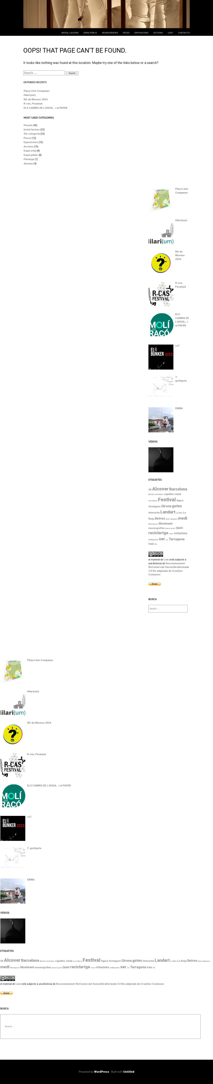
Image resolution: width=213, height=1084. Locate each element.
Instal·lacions (70, 33)
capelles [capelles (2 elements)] (169, 494)
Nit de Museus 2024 (36, 99)
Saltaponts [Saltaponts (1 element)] (153, 540)
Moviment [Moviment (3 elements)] (166, 523)
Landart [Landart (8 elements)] (167, 511)
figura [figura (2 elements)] (179, 500)
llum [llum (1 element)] (168, 519)
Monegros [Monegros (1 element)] (153, 524)
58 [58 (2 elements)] (149, 489)
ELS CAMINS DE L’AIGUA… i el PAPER (45, 107)
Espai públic (90, 33)
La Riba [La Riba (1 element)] (179, 513)
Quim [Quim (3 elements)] (179, 528)
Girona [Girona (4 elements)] (166, 506)
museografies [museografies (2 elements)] (156, 528)
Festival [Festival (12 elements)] (167, 499)
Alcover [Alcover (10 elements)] (160, 489)
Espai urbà (30, 150)
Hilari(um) (29, 95)
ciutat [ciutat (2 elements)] (177, 494)
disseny (28, 163)
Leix (166, 559)
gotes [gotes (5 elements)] (177, 506)
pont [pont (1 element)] (173, 528)
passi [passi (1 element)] (167, 528)
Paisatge (29, 159)
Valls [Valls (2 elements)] (151, 543)
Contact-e (184, 33)
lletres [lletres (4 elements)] (160, 518)
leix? (170, 33)
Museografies (110, 33)
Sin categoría (32, 133)
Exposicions (141, 33)
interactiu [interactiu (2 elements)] (154, 512)
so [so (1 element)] (167, 540)
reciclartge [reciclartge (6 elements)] (158, 533)
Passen (28, 125)
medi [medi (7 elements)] (182, 518)
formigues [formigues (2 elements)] (154, 506)
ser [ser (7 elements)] (162, 538)
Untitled (128, 1071)
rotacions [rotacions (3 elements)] (180, 533)
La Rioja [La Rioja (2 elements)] (182, 960)
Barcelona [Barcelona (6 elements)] (178, 489)
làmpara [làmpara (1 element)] (173, 519)
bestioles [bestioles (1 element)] (158, 494)
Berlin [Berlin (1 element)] (151, 494)
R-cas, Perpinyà (33, 103)
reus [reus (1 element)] (171, 534)
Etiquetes (155, 479)
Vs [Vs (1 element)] (156, 544)
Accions (158, 33)
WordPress (101, 1071)
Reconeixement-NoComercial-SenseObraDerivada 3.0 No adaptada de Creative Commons (110, 983)
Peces (126, 33)
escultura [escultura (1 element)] (152, 501)
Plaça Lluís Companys (37, 90)
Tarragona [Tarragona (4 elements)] (177, 539)
